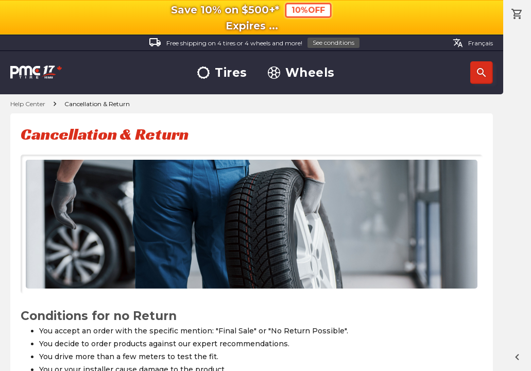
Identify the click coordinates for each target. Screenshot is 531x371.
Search (481, 72)
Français (473, 43)
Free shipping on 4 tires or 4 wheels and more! (254, 43)
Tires (222, 73)
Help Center (27, 104)
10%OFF (308, 10)
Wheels (301, 73)
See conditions (333, 42)
